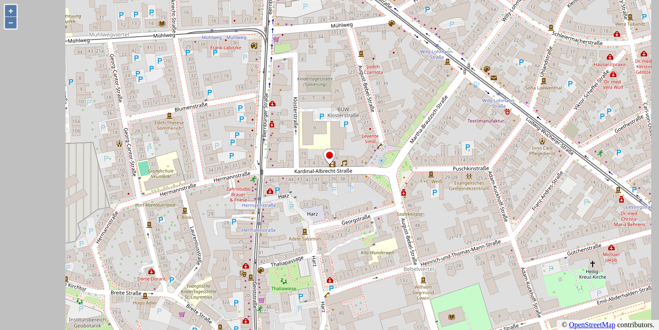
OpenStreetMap (592, 325)
